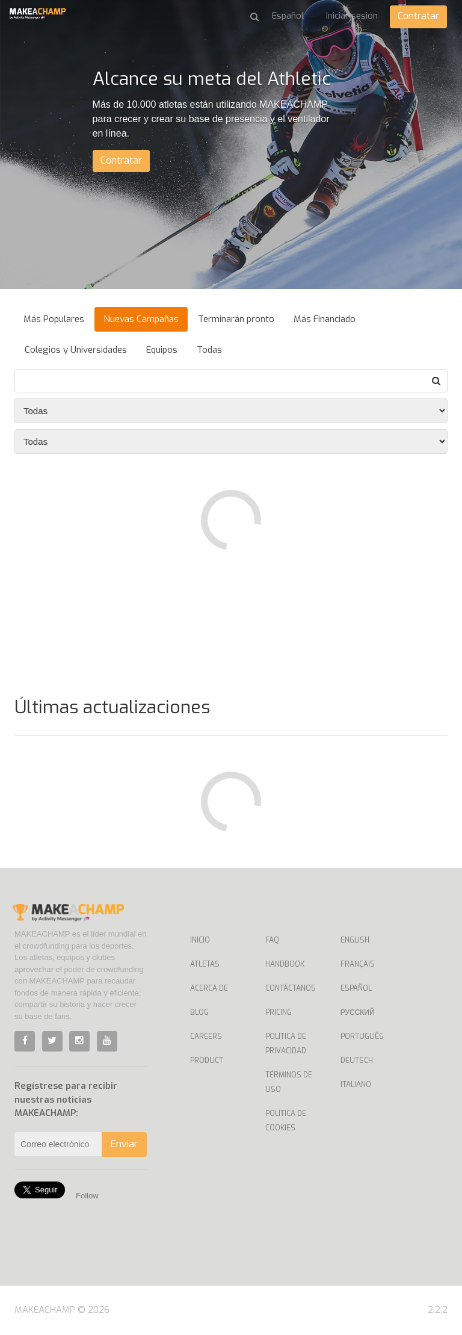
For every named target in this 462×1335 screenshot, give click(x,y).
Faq (272, 940)
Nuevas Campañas (141, 319)
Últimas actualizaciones (112, 707)
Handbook (284, 964)
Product (206, 1060)
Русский (357, 1012)
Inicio (200, 940)
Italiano (355, 1084)
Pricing (278, 1012)
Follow (87, 1195)
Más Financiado (325, 319)
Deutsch (356, 1060)
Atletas (205, 964)
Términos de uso (288, 1082)
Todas (209, 350)
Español (356, 988)
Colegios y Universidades (76, 350)
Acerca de (209, 988)
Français (357, 964)
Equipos (161, 350)
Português (362, 1036)
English (354, 940)
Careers (206, 1036)
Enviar (124, 1144)
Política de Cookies (285, 1121)
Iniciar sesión (352, 16)
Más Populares (53, 319)
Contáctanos (290, 988)
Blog (199, 1012)
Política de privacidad (285, 1044)
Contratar (418, 16)
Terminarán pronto (236, 319)
